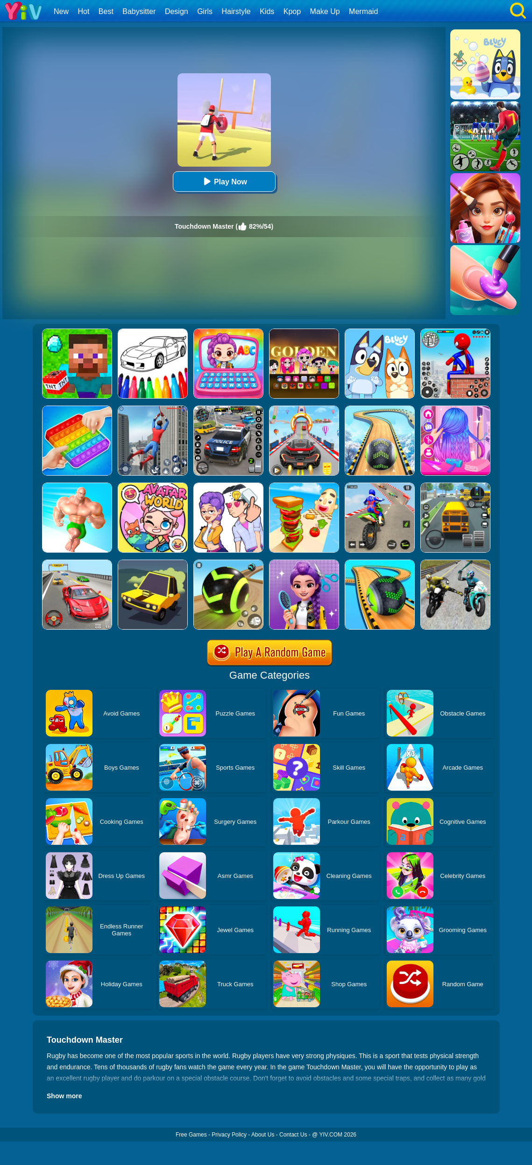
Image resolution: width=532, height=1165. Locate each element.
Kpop (292, 11)
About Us (262, 1134)
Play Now (224, 181)
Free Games (191, 1134)
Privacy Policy (229, 1134)
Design (176, 11)
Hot (83, 11)
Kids (267, 11)
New (61, 11)
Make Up (325, 11)
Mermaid (363, 11)
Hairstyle (236, 11)
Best (106, 11)
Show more (64, 1096)
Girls (205, 11)
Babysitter (139, 11)
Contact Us (293, 1134)
